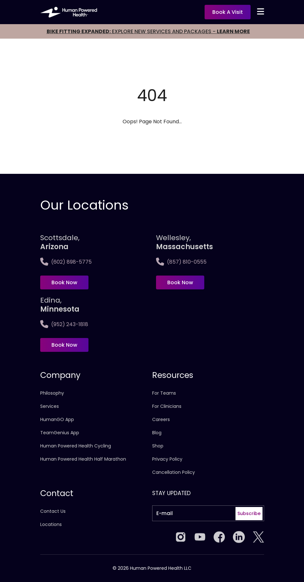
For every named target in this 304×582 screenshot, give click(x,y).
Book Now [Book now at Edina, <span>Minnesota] (64, 345)
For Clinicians (166, 406)
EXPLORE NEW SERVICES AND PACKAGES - (148, 31)
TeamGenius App (59, 432)
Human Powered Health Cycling (75, 446)
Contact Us (53, 511)
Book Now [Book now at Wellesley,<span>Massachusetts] (180, 282)
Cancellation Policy (173, 472)
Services (49, 406)
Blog (156, 432)
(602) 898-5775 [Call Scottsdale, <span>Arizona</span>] (66, 262)
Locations (51, 524)
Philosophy (52, 393)
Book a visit (227, 12)
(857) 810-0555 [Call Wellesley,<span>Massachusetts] (181, 262)
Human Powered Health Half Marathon (83, 459)
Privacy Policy (167, 459)
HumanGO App (57, 419)
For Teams (164, 393)
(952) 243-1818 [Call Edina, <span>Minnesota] (64, 324)
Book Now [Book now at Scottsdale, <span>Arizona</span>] (64, 282)
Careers (161, 419)
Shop (157, 446)
